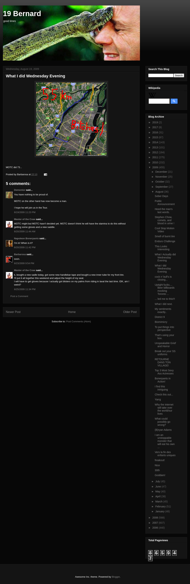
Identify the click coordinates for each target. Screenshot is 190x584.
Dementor (19, 190)
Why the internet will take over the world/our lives (164, 409)
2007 (155, 522)
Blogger (116, 576)
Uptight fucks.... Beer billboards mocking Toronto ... (164, 289)
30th (157, 470)
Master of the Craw (24, 219)
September (161, 186)
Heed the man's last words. (164, 211)
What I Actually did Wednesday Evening (165, 257)
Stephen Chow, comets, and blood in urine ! (164, 220)
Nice (157, 465)
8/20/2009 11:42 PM (24, 247)
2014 (155, 142)
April (158, 496)
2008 (155, 517)
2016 (155, 132)
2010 (155, 162)
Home (72, 311)
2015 (155, 137)
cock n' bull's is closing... (163, 278)
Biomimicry (161, 321)
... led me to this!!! (165, 298)
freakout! (160, 460)
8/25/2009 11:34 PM (24, 289)
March (159, 501)
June (158, 486)
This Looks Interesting (162, 248)
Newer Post (13, 311)
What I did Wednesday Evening (163, 268)
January (160, 511)
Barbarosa (20, 254)
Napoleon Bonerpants (26, 238)
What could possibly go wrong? (162, 421)
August (159, 191)
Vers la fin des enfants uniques (165, 454)
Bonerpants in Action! (162, 380)
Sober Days (161, 196)
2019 (155, 122)
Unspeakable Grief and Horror (165, 345)
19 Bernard (22, 14)
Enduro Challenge (165, 241)
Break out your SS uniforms (165, 353)
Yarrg (158, 399)
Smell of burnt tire (165, 236)
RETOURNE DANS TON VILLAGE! (163, 362)
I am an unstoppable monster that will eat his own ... (165, 441)
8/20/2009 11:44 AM (24, 231)
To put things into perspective (164, 329)
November (161, 176)
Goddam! (160, 475)
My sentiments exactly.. (163, 310)
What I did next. (163, 304)
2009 (155, 167)
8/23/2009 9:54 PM (24, 263)
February (160, 506)
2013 (155, 147)
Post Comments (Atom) (78, 321)
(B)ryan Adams (163, 429)
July (158, 481)
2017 (155, 127)
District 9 (160, 317)
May (158, 491)
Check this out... (164, 394)
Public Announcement (165, 203)
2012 (155, 152)
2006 (155, 527)
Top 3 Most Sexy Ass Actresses (164, 372)
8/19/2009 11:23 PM (24, 212)
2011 (155, 157)
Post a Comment (19, 296)
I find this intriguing (161, 388)
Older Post (130, 311)
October (160, 181)
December (161, 171)
